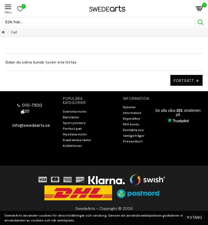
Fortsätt (184, 80)
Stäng (196, 215)
